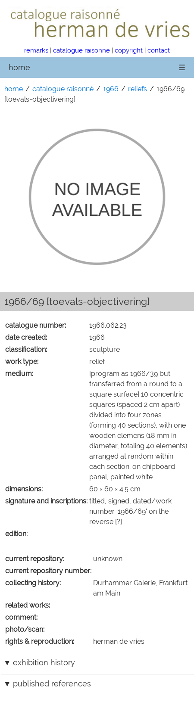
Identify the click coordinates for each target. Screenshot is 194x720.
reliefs (137, 89)
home (19, 67)
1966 (111, 89)
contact (158, 50)
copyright (129, 50)
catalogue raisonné (81, 50)
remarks (36, 50)
